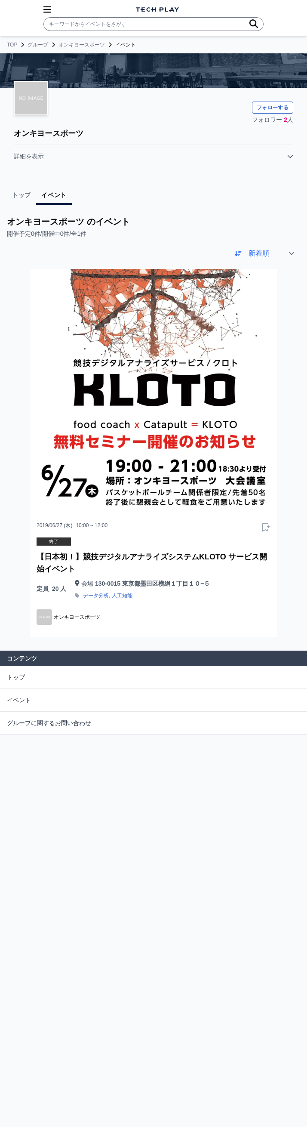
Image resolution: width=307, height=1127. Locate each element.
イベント (19, 700)
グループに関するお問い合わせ (49, 722)
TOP (12, 45)
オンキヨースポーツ (81, 45)
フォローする (273, 108)
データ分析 (96, 596)
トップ (16, 677)
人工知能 (122, 596)
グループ (38, 45)
